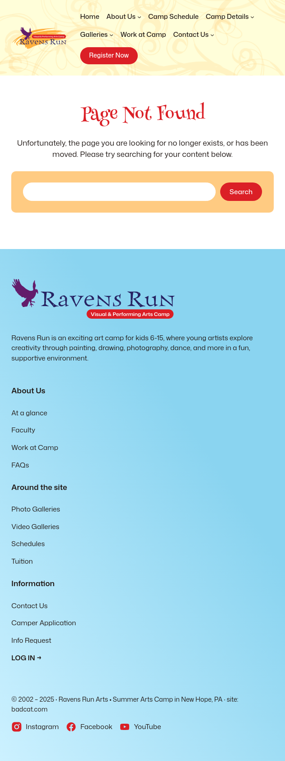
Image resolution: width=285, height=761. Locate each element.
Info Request (31, 640)
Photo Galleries (35, 509)
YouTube (147, 726)
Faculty (23, 430)
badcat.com (29, 709)
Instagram (42, 726)
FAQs (20, 465)
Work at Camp (34, 447)
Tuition (22, 561)
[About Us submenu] (123, 16)
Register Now (109, 55)
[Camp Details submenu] (230, 16)
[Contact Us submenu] (193, 34)
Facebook (96, 726)
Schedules (28, 543)
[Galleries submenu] (96, 34)
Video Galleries (35, 526)
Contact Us (29, 605)
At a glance (29, 413)
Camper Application (43, 622)
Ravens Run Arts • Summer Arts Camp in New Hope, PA (140, 699)
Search (241, 191)
